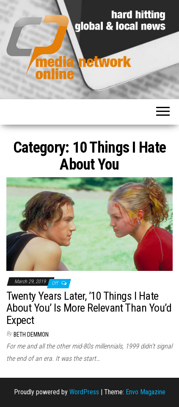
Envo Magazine (145, 392)
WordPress (84, 392)
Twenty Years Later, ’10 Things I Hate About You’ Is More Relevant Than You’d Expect (88, 308)
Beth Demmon (31, 334)
